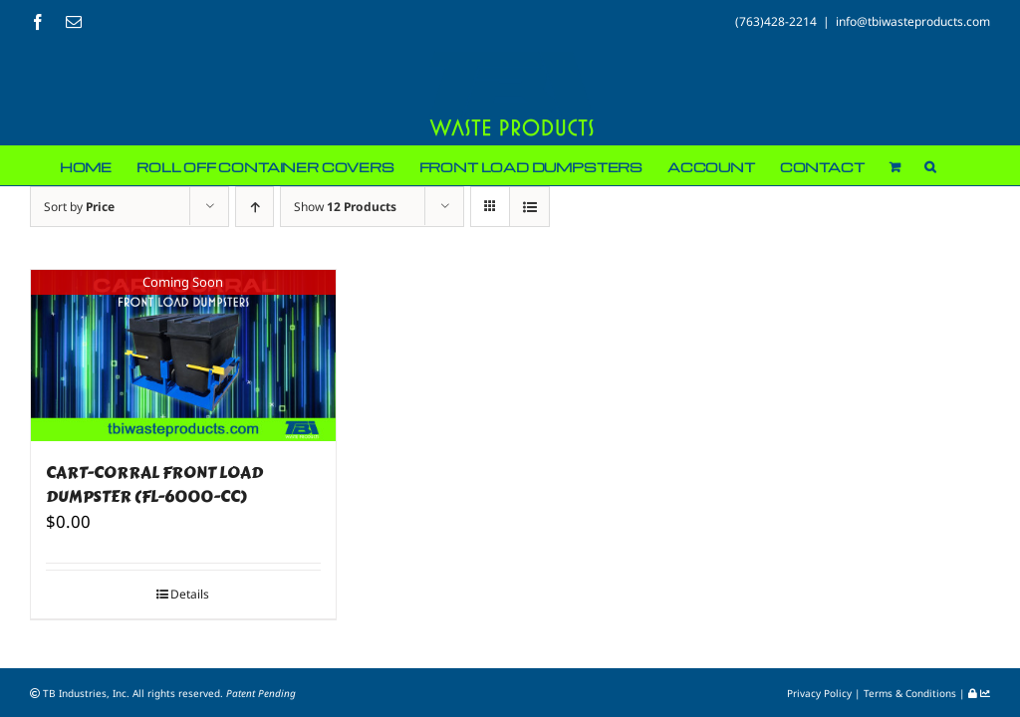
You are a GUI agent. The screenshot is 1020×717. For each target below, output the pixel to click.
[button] (929, 165)
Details (189, 594)
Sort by (79, 206)
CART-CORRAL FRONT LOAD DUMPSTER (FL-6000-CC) (154, 484)
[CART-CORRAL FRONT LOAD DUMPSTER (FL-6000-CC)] (183, 355)
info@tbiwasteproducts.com (913, 21)
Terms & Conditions (911, 693)
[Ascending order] (254, 206)
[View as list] (529, 206)
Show (345, 206)
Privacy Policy (821, 693)
